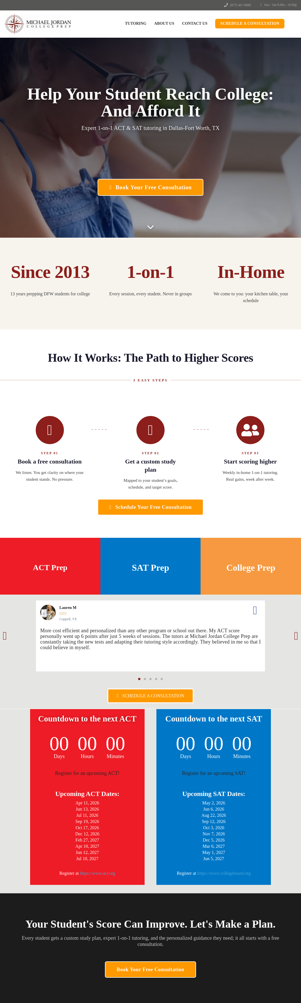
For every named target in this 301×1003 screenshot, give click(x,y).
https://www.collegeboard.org (224, 873)
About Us (164, 23)
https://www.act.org (97, 873)
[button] (5, 636)
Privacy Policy (217, 927)
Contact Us (194, 23)
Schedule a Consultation (249, 23)
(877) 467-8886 (240, 5)
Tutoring (135, 23)
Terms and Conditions (223, 917)
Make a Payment (219, 908)
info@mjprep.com (32, 929)
